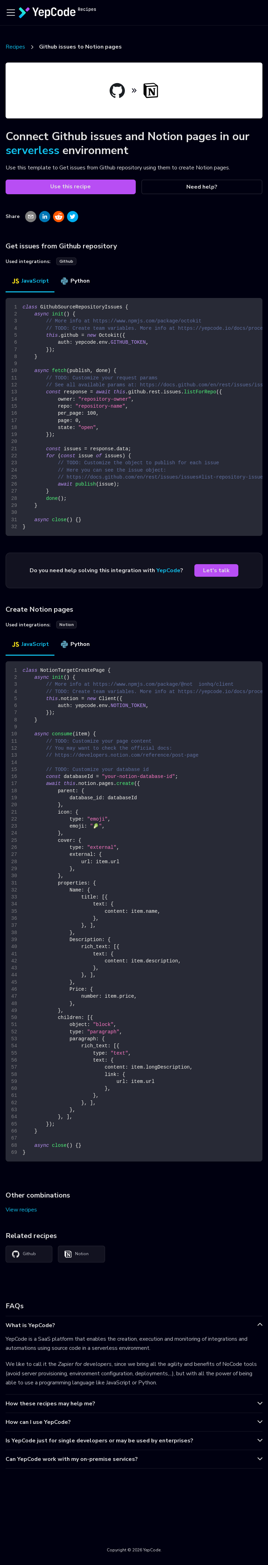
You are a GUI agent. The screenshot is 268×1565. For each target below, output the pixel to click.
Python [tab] (75, 280)
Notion (76, 1254)
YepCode (168, 570)
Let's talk (216, 570)
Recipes (15, 47)
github (66, 261)
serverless (32, 150)
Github (24, 1254)
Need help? (201, 187)
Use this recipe (70, 186)
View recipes (21, 1210)
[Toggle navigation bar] (11, 12)
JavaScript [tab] (30, 280)
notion (66, 624)
